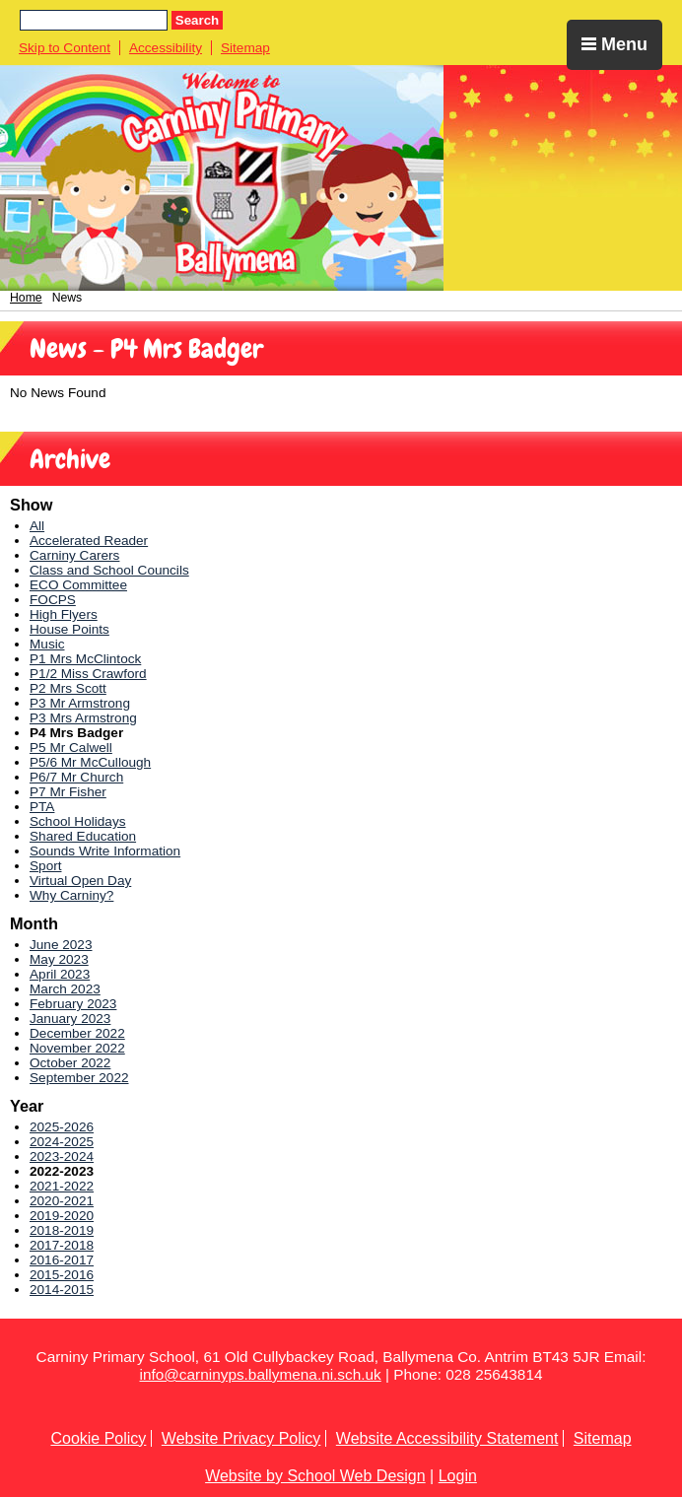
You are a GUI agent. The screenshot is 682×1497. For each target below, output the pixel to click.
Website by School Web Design (315, 1475)
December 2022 (77, 1033)
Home (26, 298)
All (37, 525)
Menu (614, 44)
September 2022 (79, 1077)
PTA (42, 806)
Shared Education (83, 836)
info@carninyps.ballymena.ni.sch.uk (260, 1374)
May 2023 (59, 959)
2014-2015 (62, 1289)
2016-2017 (62, 1260)
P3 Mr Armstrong (80, 703)
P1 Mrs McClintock (85, 658)
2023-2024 (62, 1156)
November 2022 (77, 1048)
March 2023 (65, 989)
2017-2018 (62, 1245)
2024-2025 (62, 1141)
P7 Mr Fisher (68, 791)
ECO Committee (78, 585)
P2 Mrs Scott (68, 688)
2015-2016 (62, 1274)
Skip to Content (64, 47)
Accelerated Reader (89, 540)
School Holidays (77, 821)
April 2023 (60, 974)
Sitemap (245, 47)
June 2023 (61, 944)
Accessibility (165, 47)
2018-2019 (62, 1230)
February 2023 (73, 1003)
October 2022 (70, 1062)
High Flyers (64, 614)
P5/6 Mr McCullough (90, 762)
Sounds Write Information (105, 851)
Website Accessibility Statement (447, 1438)
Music (47, 644)
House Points (69, 629)
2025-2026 (62, 1127)
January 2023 (70, 1018)
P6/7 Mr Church (76, 777)
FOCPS (53, 599)
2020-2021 (62, 1200)
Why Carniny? (71, 895)
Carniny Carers (74, 555)
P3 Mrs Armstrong (83, 718)
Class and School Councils (109, 570)
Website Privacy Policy (241, 1438)
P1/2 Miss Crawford (88, 673)
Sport (46, 865)
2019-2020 (62, 1215)
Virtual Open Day (80, 880)
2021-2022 (62, 1186)
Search (197, 20)
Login (458, 1475)
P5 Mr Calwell (71, 747)
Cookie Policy (98, 1438)
